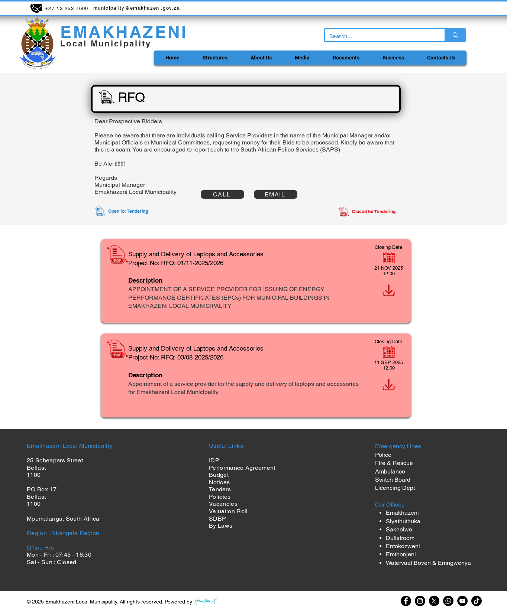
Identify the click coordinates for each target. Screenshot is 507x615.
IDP (214, 460)
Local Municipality (105, 43)
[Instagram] (420, 601)
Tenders (220, 489)
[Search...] (379, 36)
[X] (434, 601)
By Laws (220, 525)
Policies (220, 496)
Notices (219, 482)
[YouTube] (462, 601)
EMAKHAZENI (124, 32)
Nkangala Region (75, 533)
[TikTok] (476, 601)
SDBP (217, 518)
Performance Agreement (242, 467)
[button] (215, 58)
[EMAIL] (275, 194)
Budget (219, 474)
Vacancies (223, 503)
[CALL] (222, 194)
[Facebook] (406, 601)
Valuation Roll (228, 511)
